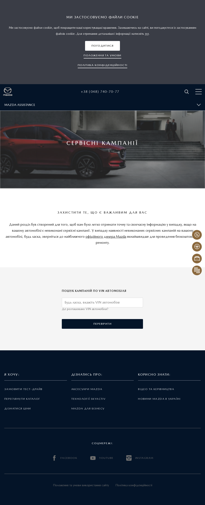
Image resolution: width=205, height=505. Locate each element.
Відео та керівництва (156, 389)
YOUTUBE (101, 458)
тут (147, 33)
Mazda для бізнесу (88, 408)
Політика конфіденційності (133, 485)
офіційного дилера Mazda (105, 236)
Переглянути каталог (22, 398)
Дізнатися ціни (17, 408)
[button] (102, 46)
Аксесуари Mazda (86, 389)
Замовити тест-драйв (23, 389)
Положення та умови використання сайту (81, 485)
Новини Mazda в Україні (159, 398)
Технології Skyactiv (88, 398)
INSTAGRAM (139, 458)
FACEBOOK (65, 458)
